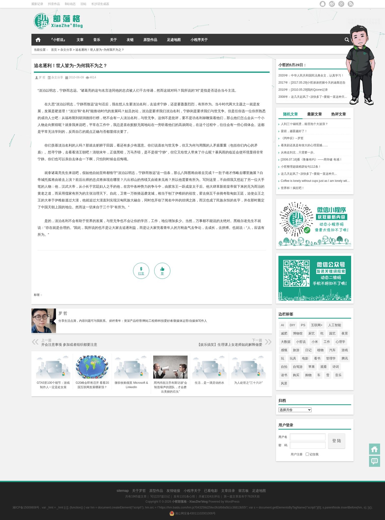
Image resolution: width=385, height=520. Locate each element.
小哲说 (301, 342)
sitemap (123, 491)
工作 (327, 342)
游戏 (345, 350)
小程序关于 (199, 40)
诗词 (335, 367)
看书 (317, 358)
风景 (284, 383)
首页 (38, 40)
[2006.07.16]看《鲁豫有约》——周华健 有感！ (311, 159)
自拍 (284, 367)
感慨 (284, 350)
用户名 (282, 437)
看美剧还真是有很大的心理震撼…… (304, 145)
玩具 (293, 358)
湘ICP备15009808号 (26, 507)
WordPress (232, 501)
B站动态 (70, 4)
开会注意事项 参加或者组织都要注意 (69, 345)
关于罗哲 (139, 491)
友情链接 (173, 491)
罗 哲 (62, 313)
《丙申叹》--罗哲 (292, 138)
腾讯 (345, 358)
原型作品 (150, 40)
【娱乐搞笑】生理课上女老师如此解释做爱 (229, 345)
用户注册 (296, 454)
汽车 (332, 350)
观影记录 (37, 4)
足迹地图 (174, 40)
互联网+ (317, 325)
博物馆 (297, 333)
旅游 (296, 350)
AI (282, 325)
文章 (80, 40)
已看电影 (211, 491)
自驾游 (297, 367)
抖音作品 (54, 4)
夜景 (345, 333)
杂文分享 (66, 49)
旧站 (83, 4)
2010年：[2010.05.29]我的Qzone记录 (303, 89)
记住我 (312, 454)
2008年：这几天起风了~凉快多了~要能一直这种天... (312, 97)
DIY (292, 325)
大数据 (285, 342)
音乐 (96, 40)
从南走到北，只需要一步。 (298, 152)
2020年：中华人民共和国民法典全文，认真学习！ (311, 75)
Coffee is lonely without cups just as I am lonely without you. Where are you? (316, 181)
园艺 (332, 333)
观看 (323, 367)
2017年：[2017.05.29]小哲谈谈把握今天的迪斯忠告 (311, 82)
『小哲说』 (58, 40)
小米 (315, 342)
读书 (284, 375)
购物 (308, 375)
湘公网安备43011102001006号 (192, 513)
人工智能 (334, 325)
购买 (296, 375)
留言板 (243, 491)
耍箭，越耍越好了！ (294, 131)
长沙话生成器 (100, 4)
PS (303, 325)
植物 (320, 350)
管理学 (331, 358)
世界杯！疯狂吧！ (292, 188)
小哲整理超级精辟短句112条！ (301, 166)
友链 (130, 40)
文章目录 (228, 491)
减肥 (284, 333)
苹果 (311, 367)
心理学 (340, 342)
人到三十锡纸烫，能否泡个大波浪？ (304, 124)
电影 (305, 358)
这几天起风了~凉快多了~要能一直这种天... (309, 173)
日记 (308, 350)
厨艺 (311, 333)
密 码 (282, 445)
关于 (113, 40)
